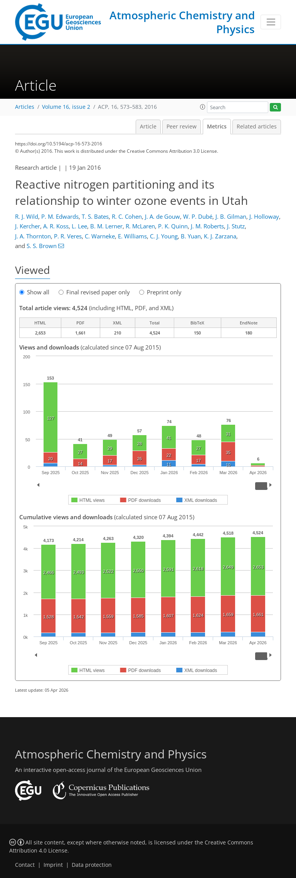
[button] (202, 106)
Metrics (217, 126)
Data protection (92, 864)
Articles (24, 106)
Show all (34, 292)
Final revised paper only (94, 292)
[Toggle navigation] (271, 22)
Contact (25, 864)
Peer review (181, 126)
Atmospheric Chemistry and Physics (182, 22)
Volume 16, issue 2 (66, 106)
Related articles (257, 126)
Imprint (53, 864)
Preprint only (160, 292)
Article (148, 126)
